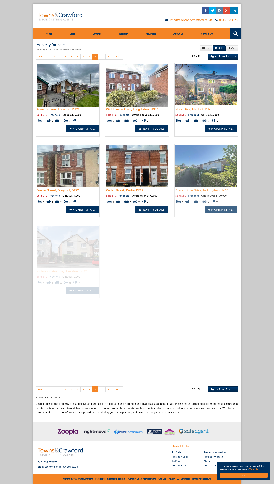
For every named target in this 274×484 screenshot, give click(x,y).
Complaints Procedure (201, 479)
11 (109, 56)
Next (117, 56)
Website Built (100, 479)
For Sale (176, 452)
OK (243, 475)
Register (123, 33)
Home (48, 33)
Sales (72, 33)
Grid (219, 48)
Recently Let (179, 465)
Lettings (97, 33)
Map (232, 48)
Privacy (171, 479)
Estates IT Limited (117, 479)
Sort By (196, 55)
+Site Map (162, 479)
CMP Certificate (183, 479)
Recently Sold (180, 456)
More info (256, 468)
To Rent (176, 461)
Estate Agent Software (146, 479)
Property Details (82, 128)
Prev (40, 56)
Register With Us (213, 456)
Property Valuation (215, 452)
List (206, 48)
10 (101, 56)
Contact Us (207, 33)
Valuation (151, 33)
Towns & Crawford (85, 479)
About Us (178, 33)
